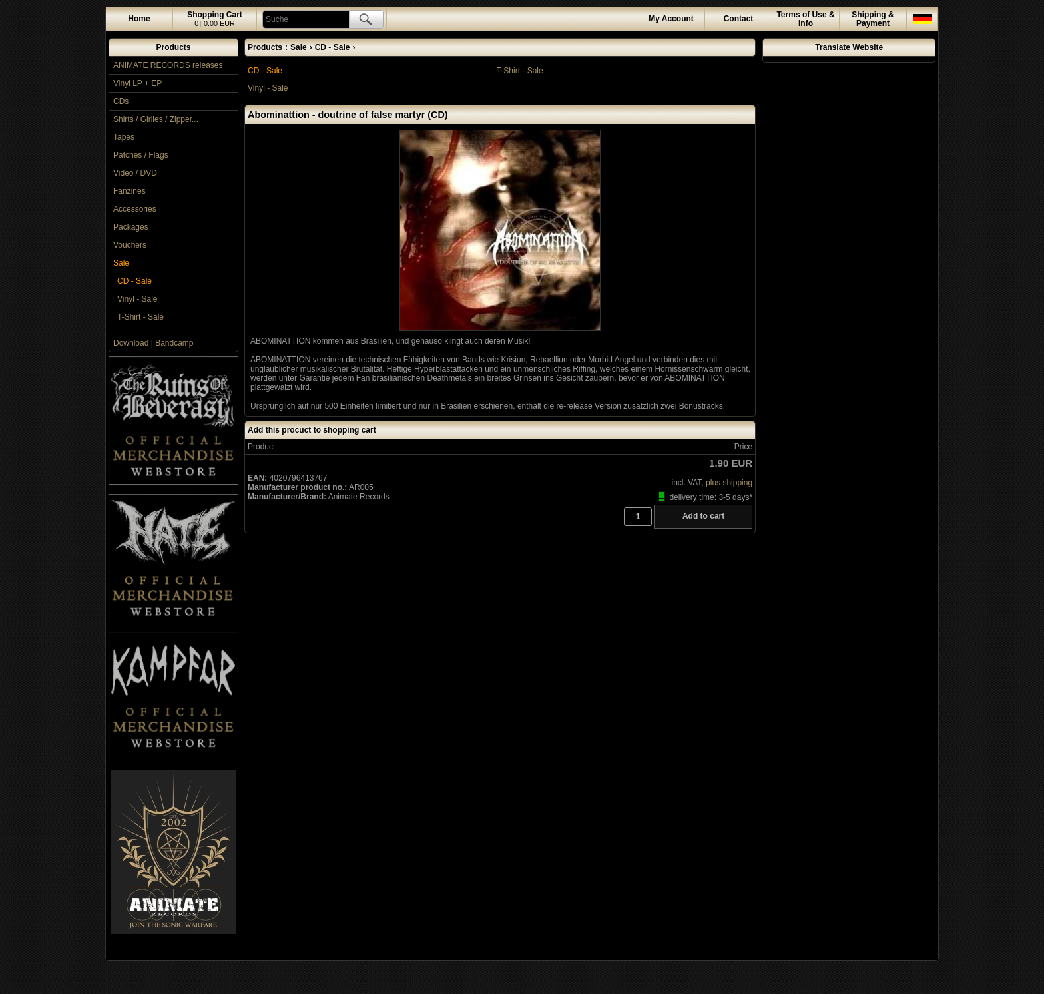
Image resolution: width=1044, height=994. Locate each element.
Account (671, 18)
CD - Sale (134, 281)
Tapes (123, 137)
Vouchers (129, 245)
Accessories (134, 209)
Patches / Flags (140, 155)
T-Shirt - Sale (140, 317)
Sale (121, 263)
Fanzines (129, 191)
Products (173, 47)
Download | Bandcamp (153, 343)
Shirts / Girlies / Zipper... (155, 119)
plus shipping (729, 482)
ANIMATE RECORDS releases (167, 65)
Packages (130, 227)
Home (139, 18)
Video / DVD (135, 173)
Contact (739, 18)
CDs (121, 101)
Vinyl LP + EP (137, 83)
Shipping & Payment (873, 19)
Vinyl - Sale (137, 299)
